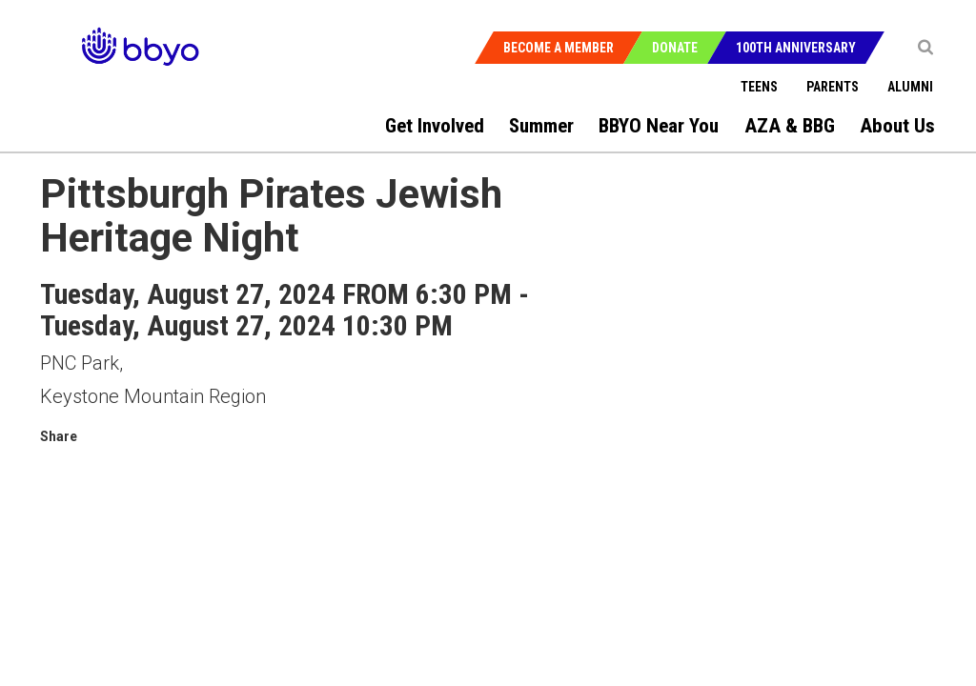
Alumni (910, 86)
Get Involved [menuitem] (434, 125)
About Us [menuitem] (897, 125)
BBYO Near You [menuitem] (659, 125)
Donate (675, 47)
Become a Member (558, 47)
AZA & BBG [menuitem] (789, 125)
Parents (832, 86)
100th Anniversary (796, 47)
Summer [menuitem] (541, 125)
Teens (759, 86)
